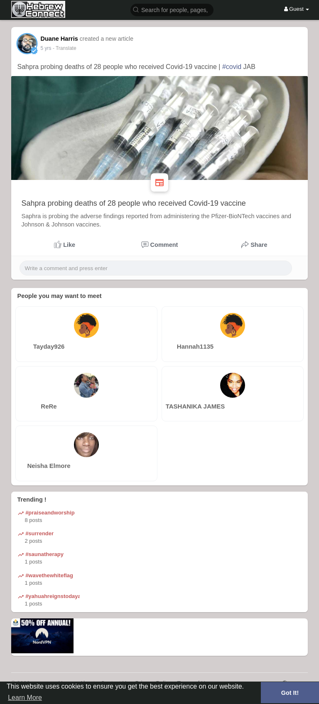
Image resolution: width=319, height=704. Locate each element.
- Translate (64, 48)
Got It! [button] (290, 692)
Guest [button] (296, 9)
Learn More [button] (25, 697)
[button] (172, 9)
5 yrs (46, 48)
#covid (231, 66)
